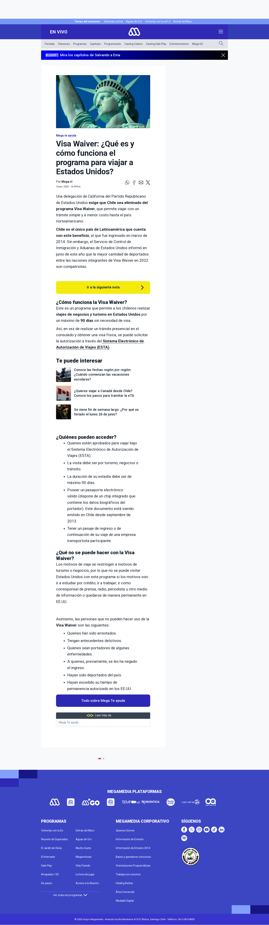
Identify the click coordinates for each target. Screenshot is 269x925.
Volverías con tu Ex (52, 830)
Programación (112, 43)
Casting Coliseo (133, 43)
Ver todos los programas (70, 895)
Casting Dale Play (156, 43)
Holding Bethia (124, 883)
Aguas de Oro (134, 21)
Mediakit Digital (125, 900)
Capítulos (95, 43)
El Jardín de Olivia (51, 848)
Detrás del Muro (182, 21)
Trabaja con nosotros (128, 874)
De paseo (46, 883)
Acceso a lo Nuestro (87, 883)
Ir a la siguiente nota (103, 287)
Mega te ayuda (66, 135)
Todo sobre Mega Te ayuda (103, 701)
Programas (79, 43)
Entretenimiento (179, 43)
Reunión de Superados (54, 839)
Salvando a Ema (113, 21)
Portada (49, 43)
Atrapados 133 (50, 874)
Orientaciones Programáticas (133, 865)
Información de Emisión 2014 (133, 848)
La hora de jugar (85, 874)
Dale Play (46, 865)
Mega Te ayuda (68, 722)
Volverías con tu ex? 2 (157, 21)
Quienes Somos (125, 830)
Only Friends (83, 865)
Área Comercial (125, 891)
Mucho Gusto (83, 848)
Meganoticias (84, 856)
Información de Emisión (130, 839)
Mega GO (197, 43)
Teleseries (64, 43)
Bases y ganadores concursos (133, 856)
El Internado (48, 856)
